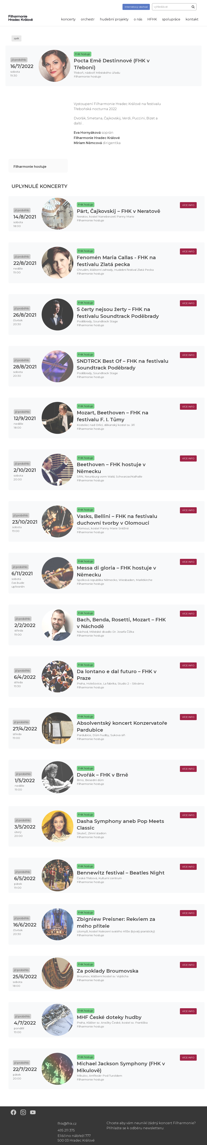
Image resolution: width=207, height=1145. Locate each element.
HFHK (152, 19)
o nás (138, 19)
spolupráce (171, 19)
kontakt (192, 19)
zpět (16, 38)
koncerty (68, 19)
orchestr (88, 19)
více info (188, 205)
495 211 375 (66, 1130)
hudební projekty (114, 19)
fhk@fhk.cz (67, 1124)
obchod (136, 6)
